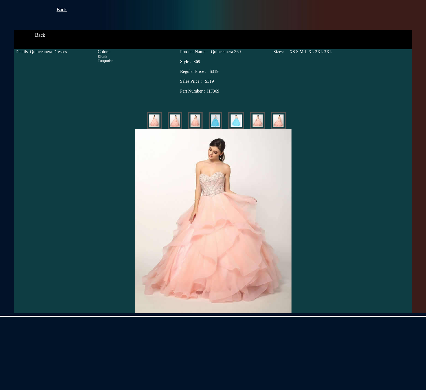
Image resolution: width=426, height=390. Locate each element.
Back (62, 9)
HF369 (199, 91)
